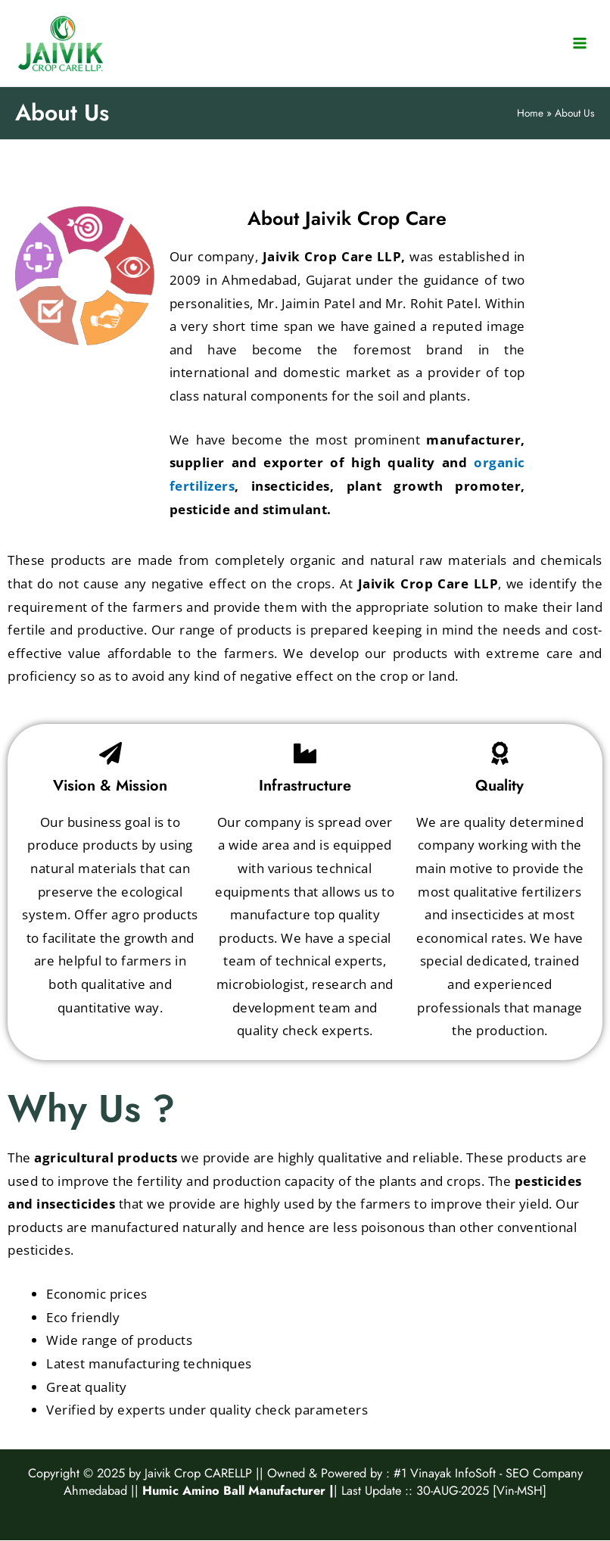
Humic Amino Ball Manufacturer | (238, 1490)
